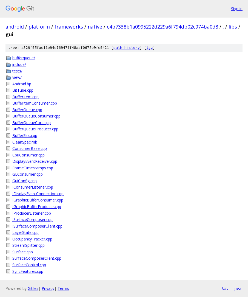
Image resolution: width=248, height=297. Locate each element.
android (14, 26)
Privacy (48, 288)
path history (126, 47)
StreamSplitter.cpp (28, 245)
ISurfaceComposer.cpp (32, 219)
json (238, 288)
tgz (149, 47)
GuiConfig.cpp (24, 180)
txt (225, 288)
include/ (19, 64)
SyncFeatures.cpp (27, 271)
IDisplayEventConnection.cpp (38, 193)
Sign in (237, 8)
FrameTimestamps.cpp (32, 167)
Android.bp (21, 83)
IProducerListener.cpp (31, 213)
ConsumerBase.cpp (29, 148)
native (95, 26)
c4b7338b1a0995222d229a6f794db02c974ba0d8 (162, 26)
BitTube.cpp (22, 90)
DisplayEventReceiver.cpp (34, 161)
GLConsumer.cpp (27, 174)
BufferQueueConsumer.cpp (36, 116)
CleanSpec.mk (24, 142)
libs (233, 26)
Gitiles (33, 288)
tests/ (17, 71)
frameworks (69, 26)
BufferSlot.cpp (24, 135)
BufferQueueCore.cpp (31, 122)
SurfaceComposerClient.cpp (36, 258)
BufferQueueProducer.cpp (35, 128)
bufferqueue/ (23, 57)
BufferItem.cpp (25, 96)
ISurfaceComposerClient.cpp (37, 226)
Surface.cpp (22, 251)
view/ (17, 77)
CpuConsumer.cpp (28, 155)
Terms (63, 288)
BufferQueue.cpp (27, 109)
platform (39, 26)
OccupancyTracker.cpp (32, 239)
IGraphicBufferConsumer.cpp (37, 200)
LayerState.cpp (25, 232)
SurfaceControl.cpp (29, 264)
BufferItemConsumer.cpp (34, 103)
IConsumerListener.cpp (32, 187)
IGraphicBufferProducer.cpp (36, 206)
